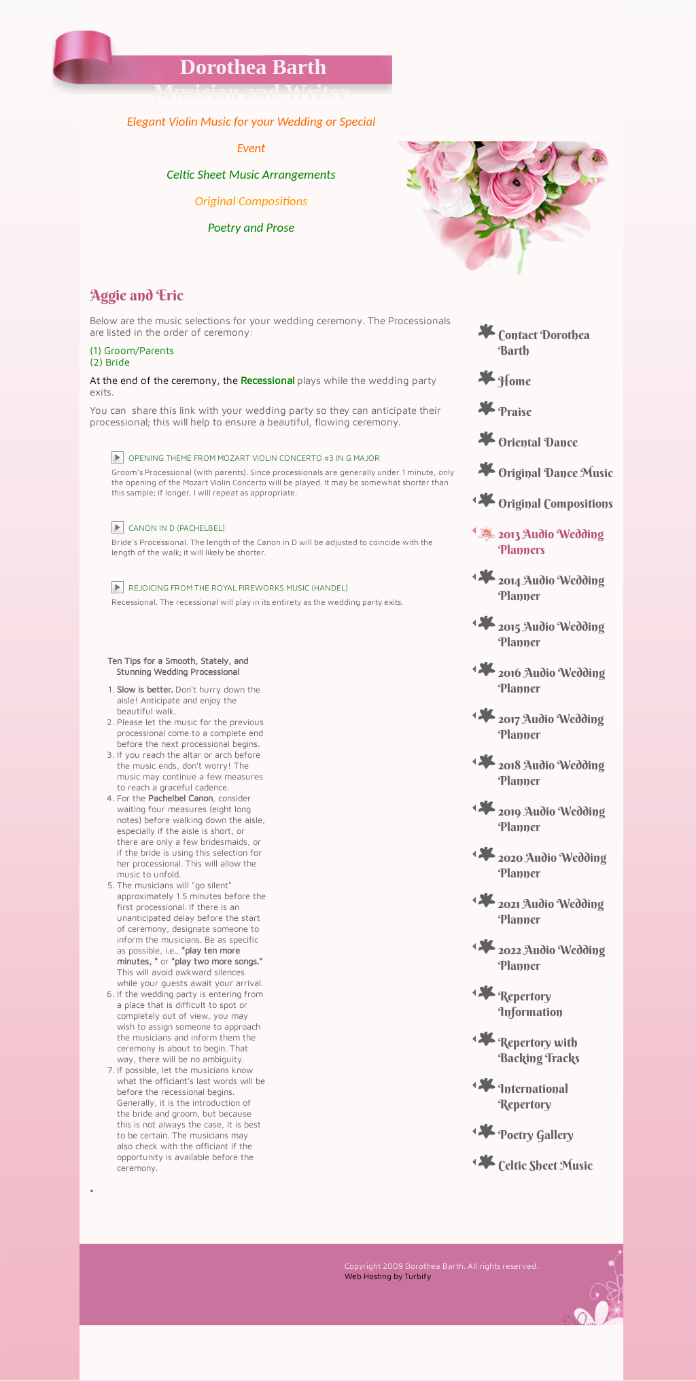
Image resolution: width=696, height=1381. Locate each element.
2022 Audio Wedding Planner (551, 957)
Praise (515, 411)
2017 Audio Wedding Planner (551, 726)
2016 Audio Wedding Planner (551, 680)
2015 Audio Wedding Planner (551, 634)
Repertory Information (530, 1003)
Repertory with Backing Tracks (539, 1050)
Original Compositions (555, 503)
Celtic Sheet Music (545, 1165)
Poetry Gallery (536, 1134)
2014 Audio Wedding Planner (551, 588)
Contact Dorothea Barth (544, 342)
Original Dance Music (555, 472)
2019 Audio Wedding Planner (551, 819)
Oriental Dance (538, 442)
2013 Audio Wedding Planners (551, 541)
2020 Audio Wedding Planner (552, 865)
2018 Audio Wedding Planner (551, 772)
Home (514, 381)
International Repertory (533, 1096)
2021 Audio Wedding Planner (551, 911)
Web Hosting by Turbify (388, 1276)
